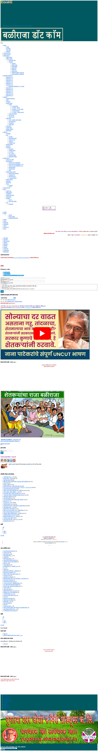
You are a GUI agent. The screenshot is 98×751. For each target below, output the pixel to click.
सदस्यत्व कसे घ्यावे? (10, 195)
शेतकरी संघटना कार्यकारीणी (14, 162)
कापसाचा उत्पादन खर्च (7, 518)
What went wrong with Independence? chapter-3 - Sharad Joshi (17, 487)
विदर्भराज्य (8, 146)
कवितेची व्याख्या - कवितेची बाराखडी (14, 301)
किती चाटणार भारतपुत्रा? (8, 572)
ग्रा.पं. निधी (11, 152)
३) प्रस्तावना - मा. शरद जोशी (17, 109)
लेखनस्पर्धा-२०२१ (9, 81)
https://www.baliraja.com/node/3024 (21, 257)
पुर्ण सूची (2, 535)
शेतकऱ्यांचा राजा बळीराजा (8, 600)
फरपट (4, 597)
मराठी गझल (11, 124)
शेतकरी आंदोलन (9, 179)
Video (7, 184)
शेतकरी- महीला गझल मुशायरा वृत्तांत (10, 574)
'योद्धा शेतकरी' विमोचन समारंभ (9, 560)
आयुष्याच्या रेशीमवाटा (10, 98)
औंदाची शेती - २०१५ (7, 601)
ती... (4, 567)
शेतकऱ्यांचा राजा (6, 188)
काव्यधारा (14, 63)
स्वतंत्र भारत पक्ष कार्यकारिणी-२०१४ (16, 165)
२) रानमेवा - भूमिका (16, 107)
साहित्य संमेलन (6, 55)
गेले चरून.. (5, 563)
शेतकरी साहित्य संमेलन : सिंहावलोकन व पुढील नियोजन (14, 505)
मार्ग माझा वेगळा (12, 121)
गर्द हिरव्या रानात (6, 575)
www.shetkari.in (28, 307)
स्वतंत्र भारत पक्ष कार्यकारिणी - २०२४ (16, 164)
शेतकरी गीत (14, 68)
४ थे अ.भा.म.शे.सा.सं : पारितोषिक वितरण (11, 583)
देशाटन (4, 228)
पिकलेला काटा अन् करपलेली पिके (10, 592)
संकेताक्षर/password (5, 281)
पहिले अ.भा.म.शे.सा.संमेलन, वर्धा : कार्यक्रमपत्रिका (13, 510)
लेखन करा (5, 633)
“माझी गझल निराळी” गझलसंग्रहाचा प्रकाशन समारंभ (13, 495)
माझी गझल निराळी (13, 114)
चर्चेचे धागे (11, 141)
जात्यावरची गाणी (6, 521)
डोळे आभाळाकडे (6, 603)
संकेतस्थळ (8, 181)
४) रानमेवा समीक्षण (15, 110)
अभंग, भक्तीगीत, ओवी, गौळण (15, 120)
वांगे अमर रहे (11, 115)
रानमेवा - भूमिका (6, 484)
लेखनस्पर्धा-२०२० (9, 83)
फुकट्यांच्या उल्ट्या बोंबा (8, 598)
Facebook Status (7, 54)
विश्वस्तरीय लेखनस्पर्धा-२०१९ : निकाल (16, 86)
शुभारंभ (10, 199)
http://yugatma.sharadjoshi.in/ (8, 748)
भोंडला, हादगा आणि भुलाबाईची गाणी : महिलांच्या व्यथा (14, 490)
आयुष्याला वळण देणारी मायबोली (10, 561)
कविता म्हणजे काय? (11, 299)
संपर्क (4, 189)
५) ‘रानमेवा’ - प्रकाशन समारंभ (18, 112)
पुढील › (4, 531)
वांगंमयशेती (13, 464)
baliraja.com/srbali (5, 443)
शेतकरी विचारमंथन (13, 138)
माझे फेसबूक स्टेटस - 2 (8, 507)
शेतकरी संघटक (12, 169)
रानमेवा (10, 104)
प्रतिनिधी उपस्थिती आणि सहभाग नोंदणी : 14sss (13, 635)
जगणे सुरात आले (6, 589)
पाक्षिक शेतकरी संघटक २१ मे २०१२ (10, 590)
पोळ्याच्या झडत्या (6, 480)
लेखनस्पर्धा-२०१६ (9, 91)
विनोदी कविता (14, 66)
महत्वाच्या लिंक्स (9, 144)
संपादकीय (8, 198)
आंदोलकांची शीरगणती (13, 218)
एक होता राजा (6, 552)
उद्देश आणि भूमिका (12, 201)
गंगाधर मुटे (5, 644)
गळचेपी (4, 557)
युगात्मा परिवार (12, 216)
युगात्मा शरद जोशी (10, 159)
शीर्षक (14, 298)
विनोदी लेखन (8, 130)
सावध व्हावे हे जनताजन (8, 580)
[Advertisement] (49, 14)
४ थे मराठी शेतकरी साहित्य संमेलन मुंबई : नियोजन (13, 499)
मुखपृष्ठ (4, 45)
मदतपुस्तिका (8, 193)
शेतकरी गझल (14, 65)
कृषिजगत (5, 132)
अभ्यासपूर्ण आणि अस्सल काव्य (9, 595)
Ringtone (11, 185)
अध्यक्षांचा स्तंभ (12, 175)
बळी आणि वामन (12, 60)
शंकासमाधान (8, 196)
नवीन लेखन (8, 50)
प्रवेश (6, 274)
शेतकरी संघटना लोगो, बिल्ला (9, 508)
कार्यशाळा (8, 51)
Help (7, 202)
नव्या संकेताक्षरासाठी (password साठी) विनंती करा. (13, 275)
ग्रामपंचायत (8, 147)
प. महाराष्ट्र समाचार (13, 178)
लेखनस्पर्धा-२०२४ (9, 77)
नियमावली (11, 204)
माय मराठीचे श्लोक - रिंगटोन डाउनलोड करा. (12, 493)
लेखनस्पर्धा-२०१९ (9, 84)
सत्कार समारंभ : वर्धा (7, 502)
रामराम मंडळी (6, 587)
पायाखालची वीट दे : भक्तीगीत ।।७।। (10, 566)
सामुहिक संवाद (12, 143)
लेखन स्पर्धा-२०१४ (9, 94)
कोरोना (7, 100)
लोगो (10, 170)
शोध (2, 450)
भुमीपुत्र (4, 569)
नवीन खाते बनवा (6, 272)
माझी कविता (8, 118)
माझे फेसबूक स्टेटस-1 (7, 477)
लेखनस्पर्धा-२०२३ (9, 78)
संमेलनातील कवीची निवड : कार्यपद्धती (11, 571)
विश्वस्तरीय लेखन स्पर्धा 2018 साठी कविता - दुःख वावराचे (14, 578)
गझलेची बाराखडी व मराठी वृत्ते (18, 72)
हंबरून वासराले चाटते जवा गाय (9, 511)
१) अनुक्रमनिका (15, 106)
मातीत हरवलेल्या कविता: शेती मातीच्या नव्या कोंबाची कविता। (15, 607)
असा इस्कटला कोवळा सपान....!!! (10, 609)
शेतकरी (4, 213)
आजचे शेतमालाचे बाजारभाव (9, 489)
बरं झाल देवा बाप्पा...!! (7, 606)
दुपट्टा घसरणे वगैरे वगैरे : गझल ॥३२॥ (10, 519)
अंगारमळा (8, 101)
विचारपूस (5, 501)
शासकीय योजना (12, 150)
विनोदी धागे (14, 69)
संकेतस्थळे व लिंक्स (13, 156)
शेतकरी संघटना (6, 158)
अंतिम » (5, 532)
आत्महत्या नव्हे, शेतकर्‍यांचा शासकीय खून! (11, 586)
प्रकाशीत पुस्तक (9, 103)
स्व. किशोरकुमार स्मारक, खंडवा (9, 610)
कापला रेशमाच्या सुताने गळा (9, 581)
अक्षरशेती (11, 62)
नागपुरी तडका (11, 117)
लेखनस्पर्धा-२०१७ (9, 89)
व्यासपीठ (11, 136)
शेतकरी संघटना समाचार (11, 172)
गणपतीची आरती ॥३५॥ (8, 504)
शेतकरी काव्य (14, 71)
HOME (5, 212)
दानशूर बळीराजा (6, 564)
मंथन (7, 135)
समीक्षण (5, 219)
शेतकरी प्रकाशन (12, 167)
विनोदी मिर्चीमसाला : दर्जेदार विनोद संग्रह (11, 486)
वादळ (4, 604)
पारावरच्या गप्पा (12, 139)
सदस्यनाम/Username (5, 278)
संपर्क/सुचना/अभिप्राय (7, 496)
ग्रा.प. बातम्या (11, 153)
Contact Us (8, 190)
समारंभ (4, 221)
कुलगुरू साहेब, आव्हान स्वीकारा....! (10, 492)
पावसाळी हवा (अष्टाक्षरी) (8, 577)
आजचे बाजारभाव (6, 53)
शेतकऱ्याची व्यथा (6, 554)
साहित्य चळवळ (9, 59)
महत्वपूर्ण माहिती (12, 155)
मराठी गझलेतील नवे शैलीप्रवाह (18, 74)
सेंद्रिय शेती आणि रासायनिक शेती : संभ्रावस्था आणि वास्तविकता (16, 481)
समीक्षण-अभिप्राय (9, 129)
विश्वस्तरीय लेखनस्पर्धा (7, 75)
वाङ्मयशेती (5, 97)
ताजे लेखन (8, 48)
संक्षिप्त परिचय (9, 192)
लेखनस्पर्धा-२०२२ (9, 80)
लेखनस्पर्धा (5, 244)
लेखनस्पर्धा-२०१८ (9, 88)
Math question (5, 287)
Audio (10, 186)
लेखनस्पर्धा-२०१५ (9, 92)
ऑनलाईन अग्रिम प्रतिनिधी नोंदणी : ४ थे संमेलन (12, 513)
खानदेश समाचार (12, 176)
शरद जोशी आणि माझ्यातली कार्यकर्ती (10, 584)
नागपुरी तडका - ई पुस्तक (8, 478)
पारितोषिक (8, 133)
